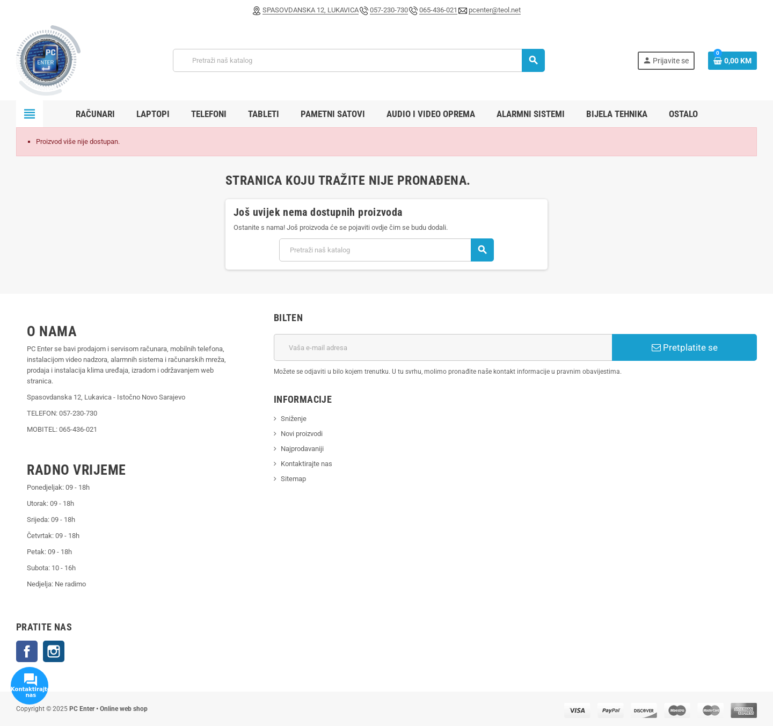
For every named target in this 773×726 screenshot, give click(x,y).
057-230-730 (389, 10)
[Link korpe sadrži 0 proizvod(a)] (732, 61)
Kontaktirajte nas (306, 464)
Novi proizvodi (302, 434)
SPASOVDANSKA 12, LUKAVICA (310, 10)
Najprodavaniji (302, 449)
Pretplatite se (685, 347)
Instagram (53, 651)
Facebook (27, 651)
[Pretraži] (358, 60)
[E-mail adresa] (443, 347)
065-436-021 (438, 10)
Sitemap (293, 479)
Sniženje (294, 419)
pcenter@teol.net (495, 10)
